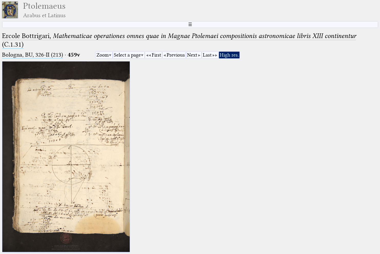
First (156, 55)
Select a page (127, 55)
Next (192, 55)
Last (207, 55)
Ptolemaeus (44, 10)
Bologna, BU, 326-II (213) (32, 54)
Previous (176, 55)
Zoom (102, 55)
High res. (229, 55)
